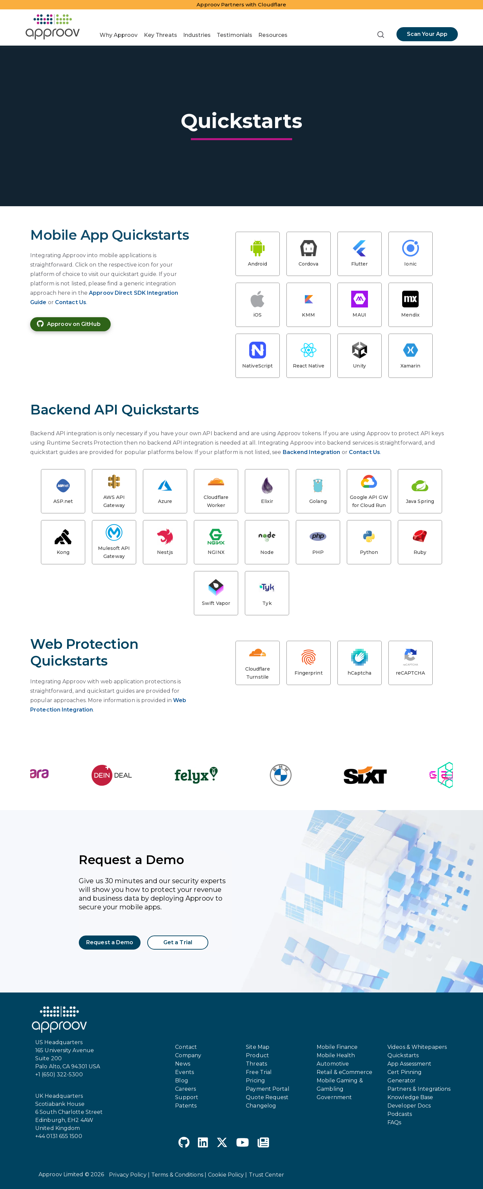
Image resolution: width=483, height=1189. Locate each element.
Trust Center (266, 1175)
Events (184, 1072)
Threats (256, 1064)
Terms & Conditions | (178, 1175)
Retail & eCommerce (344, 1072)
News (182, 1064)
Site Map (257, 1047)
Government (334, 1097)
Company (188, 1055)
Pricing (255, 1080)
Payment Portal (267, 1089)
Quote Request (267, 1097)
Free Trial (259, 1072)
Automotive (333, 1064)
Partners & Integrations (418, 1089)
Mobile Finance (337, 1047)
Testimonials (234, 35)
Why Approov (119, 35)
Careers (185, 1089)
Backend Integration (311, 452)
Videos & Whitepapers (417, 1047)
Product (257, 1055)
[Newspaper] (263, 1143)
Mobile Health (336, 1055)
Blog (181, 1080)
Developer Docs (409, 1105)
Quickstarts (403, 1055)
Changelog (261, 1105)
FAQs (394, 1122)
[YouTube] (242, 1143)
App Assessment (409, 1064)
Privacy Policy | (129, 1175)
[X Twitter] (222, 1143)
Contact (186, 1047)
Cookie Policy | (227, 1175)
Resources (272, 35)
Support (186, 1097)
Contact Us (70, 302)
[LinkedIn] (203, 1143)
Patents (186, 1105)
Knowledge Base (410, 1097)
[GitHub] (184, 1143)
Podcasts (399, 1114)
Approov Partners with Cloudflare (241, 4)
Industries (197, 35)
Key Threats (160, 35)
